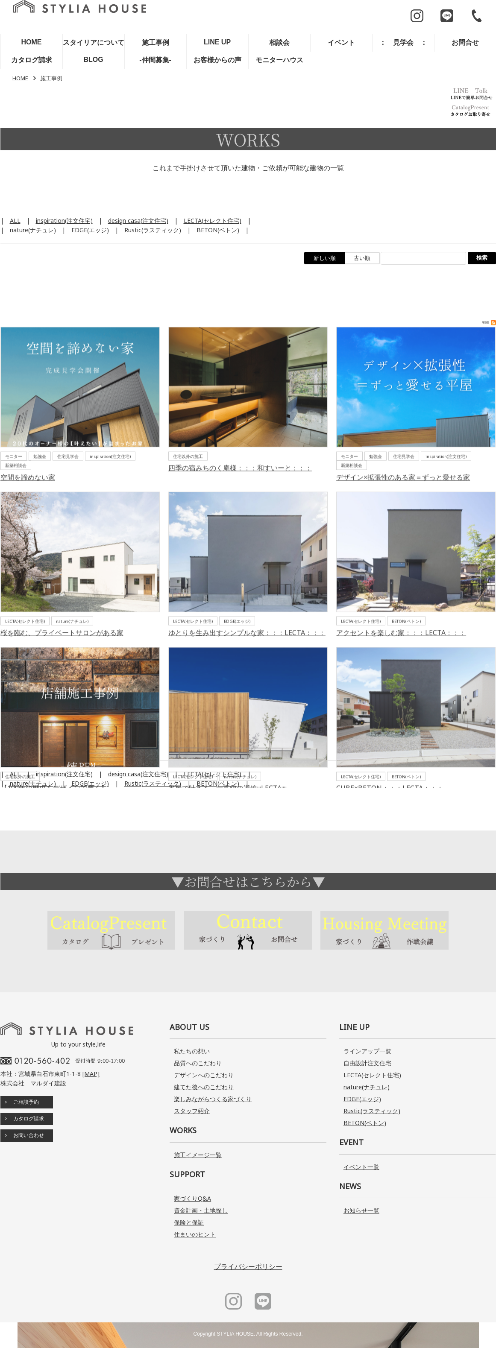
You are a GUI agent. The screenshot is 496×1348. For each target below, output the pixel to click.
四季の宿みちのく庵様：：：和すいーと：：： (240, 515)
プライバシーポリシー (248, 1266)
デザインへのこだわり (204, 1075)
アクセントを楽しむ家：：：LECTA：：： (401, 679)
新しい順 (325, 258)
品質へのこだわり (198, 1063)
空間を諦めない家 (27, 524)
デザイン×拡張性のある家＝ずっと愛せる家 (403, 524)
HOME (20, 78)
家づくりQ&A (192, 1198)
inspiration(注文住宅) (64, 220)
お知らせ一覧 (361, 1210)
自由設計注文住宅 (367, 1063)
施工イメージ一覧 (198, 1155)
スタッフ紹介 (192, 1111)
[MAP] (91, 1074)
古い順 (362, 258)
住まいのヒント (195, 1234)
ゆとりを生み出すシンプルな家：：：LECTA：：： (247, 679)
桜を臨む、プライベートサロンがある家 (61, 679)
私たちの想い (192, 1051)
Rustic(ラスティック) (152, 230)
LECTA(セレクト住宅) (212, 220)
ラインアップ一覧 (367, 1051)
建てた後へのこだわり (204, 1087)
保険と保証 (189, 1222)
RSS (489, 369)
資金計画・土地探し (201, 1210)
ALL (15, 220)
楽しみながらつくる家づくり (213, 1099)
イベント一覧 (361, 1167)
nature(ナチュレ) (33, 230)
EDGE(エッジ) (90, 230)
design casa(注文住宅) (138, 220)
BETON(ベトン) (218, 230)
